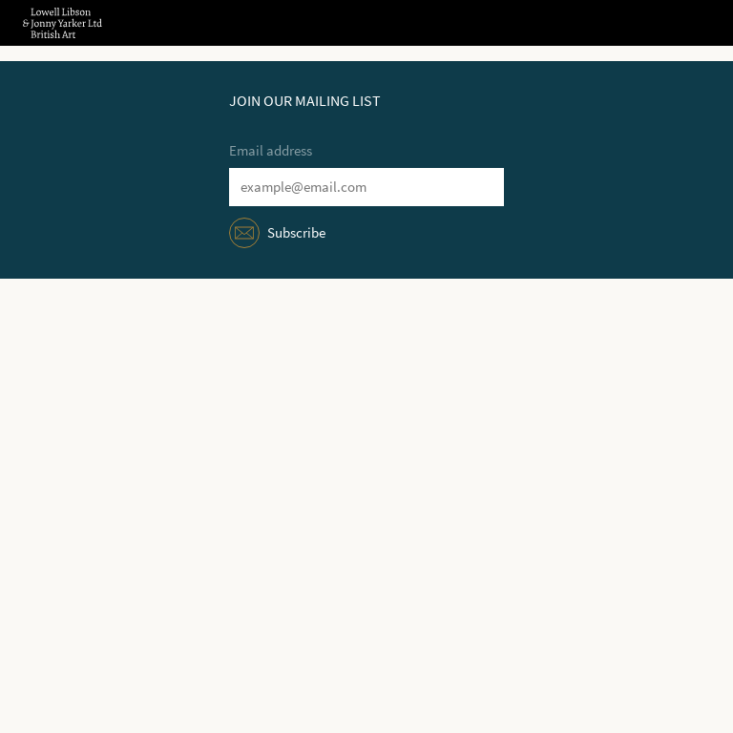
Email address (270, 150)
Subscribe (296, 232)
